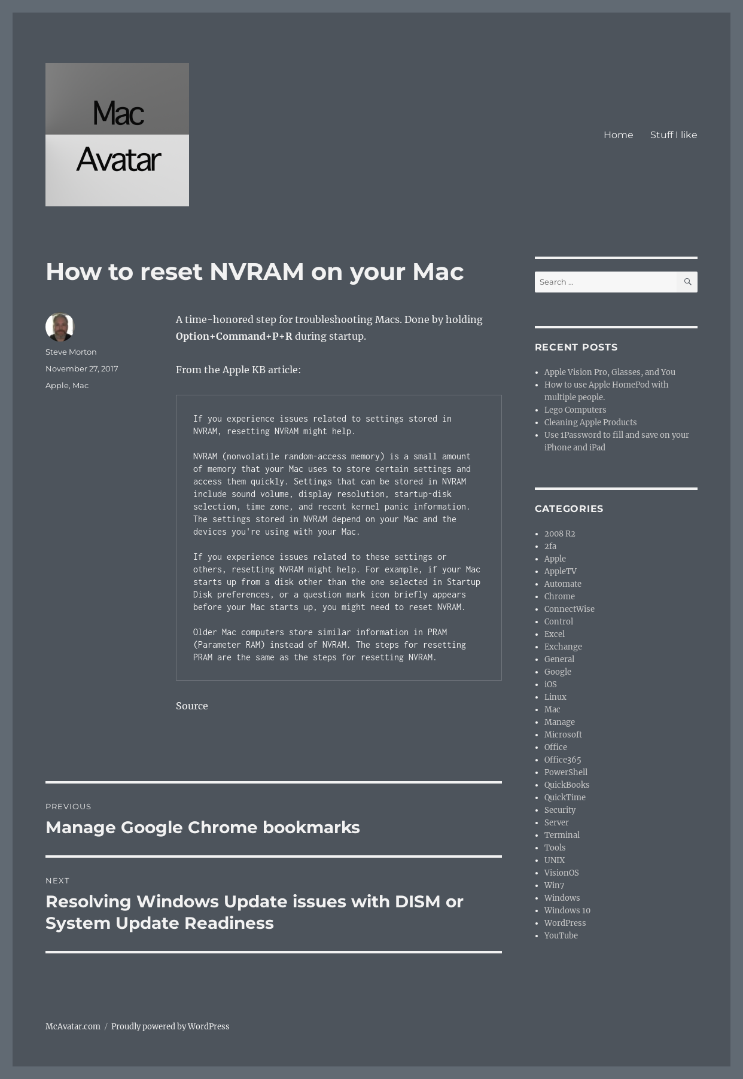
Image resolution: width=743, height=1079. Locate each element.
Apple (57, 385)
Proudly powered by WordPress (170, 1027)
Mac (80, 385)
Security (559, 810)
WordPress (565, 923)
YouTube (561, 936)
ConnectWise (569, 609)
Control (558, 622)
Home (619, 135)
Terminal (562, 835)
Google (557, 672)
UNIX (554, 860)
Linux (555, 697)
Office (555, 747)
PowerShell (565, 772)
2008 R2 (559, 534)
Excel (554, 634)
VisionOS (561, 873)
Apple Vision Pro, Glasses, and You (609, 372)
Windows (562, 898)
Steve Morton (71, 351)
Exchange (563, 647)
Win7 (554, 885)
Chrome (559, 597)
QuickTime (565, 798)
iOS (550, 684)
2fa (550, 546)
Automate (562, 584)
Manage (559, 722)
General (559, 659)
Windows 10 (567, 911)
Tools (555, 848)
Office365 (562, 760)
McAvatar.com (73, 1027)
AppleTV (560, 571)
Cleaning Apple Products (590, 422)
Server (556, 823)
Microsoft (563, 735)
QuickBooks (567, 785)
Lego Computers (575, 410)
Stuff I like (674, 135)
